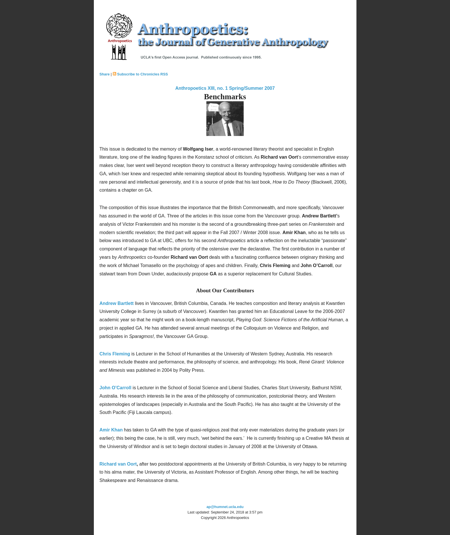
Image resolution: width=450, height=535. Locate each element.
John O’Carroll (115, 387)
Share (105, 74)
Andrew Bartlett (117, 303)
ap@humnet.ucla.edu (224, 507)
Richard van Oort (118, 464)
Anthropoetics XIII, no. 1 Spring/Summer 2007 (225, 88)
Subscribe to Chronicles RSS (142, 74)
